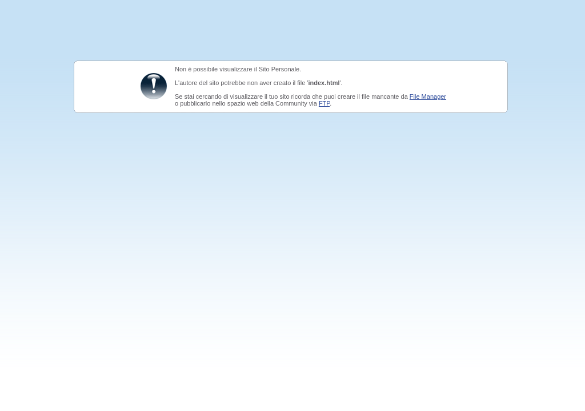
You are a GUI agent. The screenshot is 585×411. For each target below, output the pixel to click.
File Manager (428, 96)
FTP (324, 103)
